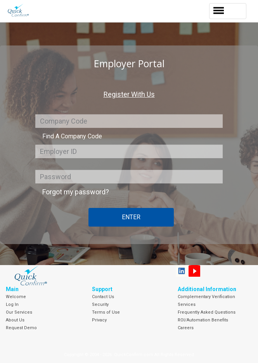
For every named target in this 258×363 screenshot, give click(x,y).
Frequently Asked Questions (206, 312)
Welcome (16, 296)
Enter (131, 217)
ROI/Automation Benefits (203, 320)
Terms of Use (106, 312)
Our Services (19, 312)
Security (100, 304)
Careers (186, 327)
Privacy (99, 320)
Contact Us (103, 296)
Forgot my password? (75, 192)
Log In (12, 304)
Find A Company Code (72, 136)
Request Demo (21, 327)
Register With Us (129, 94)
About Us (15, 320)
